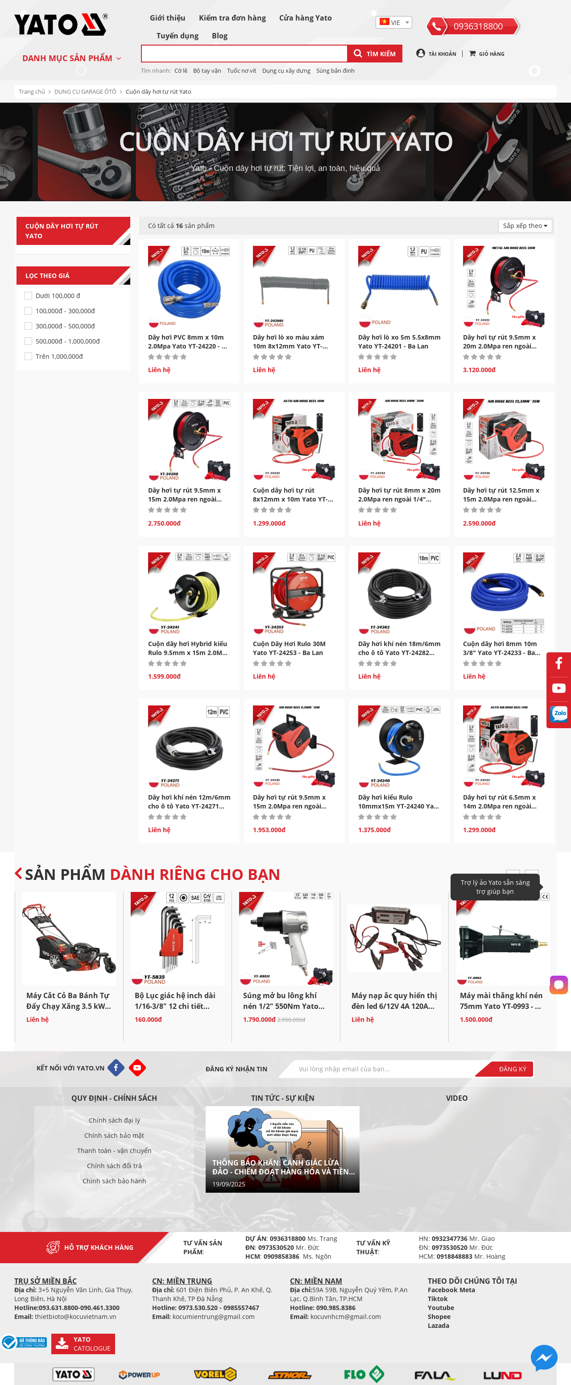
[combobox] (394, 22)
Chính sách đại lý (114, 1120)
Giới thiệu (168, 18)
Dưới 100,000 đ (58, 295)
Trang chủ (32, 91)
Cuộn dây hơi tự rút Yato (158, 91)
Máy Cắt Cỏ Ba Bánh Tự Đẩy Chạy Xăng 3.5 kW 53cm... (67, 1006)
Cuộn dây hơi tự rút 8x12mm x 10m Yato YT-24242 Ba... (290, 499)
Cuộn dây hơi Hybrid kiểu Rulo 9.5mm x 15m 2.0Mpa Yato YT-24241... (189, 652)
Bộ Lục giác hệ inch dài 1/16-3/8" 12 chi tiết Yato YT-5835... (175, 1006)
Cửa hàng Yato (305, 18)
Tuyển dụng (178, 36)
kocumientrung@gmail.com (214, 1316)
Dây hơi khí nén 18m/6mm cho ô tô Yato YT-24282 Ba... (399, 652)
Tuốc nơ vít (242, 70)
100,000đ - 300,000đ (65, 311)
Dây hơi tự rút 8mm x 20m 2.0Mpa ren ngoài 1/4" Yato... (399, 499)
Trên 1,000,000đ (59, 356)
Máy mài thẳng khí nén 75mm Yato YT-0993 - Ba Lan (502, 1006)
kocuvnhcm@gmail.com (345, 1316)
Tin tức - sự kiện (282, 1098)
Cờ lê (180, 70)
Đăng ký (512, 1069)
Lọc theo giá (77, 276)
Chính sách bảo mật (114, 1135)
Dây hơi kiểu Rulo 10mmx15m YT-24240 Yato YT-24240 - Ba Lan (399, 806)
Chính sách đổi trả (114, 1165)
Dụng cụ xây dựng (286, 70)
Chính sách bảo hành (114, 1181)
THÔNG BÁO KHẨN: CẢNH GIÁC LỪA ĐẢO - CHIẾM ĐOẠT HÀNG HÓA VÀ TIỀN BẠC (280, 1167)
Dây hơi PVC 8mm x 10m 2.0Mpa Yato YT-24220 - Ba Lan (188, 346)
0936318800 (478, 26)
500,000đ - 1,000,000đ (68, 341)
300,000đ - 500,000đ (65, 326)
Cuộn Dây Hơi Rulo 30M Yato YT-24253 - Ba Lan (289, 648)
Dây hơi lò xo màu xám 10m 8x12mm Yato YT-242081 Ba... (288, 346)
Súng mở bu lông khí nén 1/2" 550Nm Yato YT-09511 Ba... (281, 1006)
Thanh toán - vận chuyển (114, 1150)
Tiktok (438, 1298)
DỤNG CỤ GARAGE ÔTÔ (85, 91)
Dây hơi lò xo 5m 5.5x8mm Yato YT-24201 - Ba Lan (399, 341)
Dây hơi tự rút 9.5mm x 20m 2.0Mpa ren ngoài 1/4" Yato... (499, 346)
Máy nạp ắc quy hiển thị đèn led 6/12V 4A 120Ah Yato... (394, 1006)
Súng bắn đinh (335, 70)
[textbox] (394, 23)
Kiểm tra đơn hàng (232, 18)
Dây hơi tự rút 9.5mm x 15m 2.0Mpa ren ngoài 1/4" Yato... (184, 499)
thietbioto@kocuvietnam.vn (75, 1316)
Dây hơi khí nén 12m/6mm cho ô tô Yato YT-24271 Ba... (189, 806)
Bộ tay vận (207, 70)
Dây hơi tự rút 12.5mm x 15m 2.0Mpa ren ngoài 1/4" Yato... (501, 499)
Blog (220, 36)
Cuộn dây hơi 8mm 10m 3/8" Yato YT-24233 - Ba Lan (500, 652)
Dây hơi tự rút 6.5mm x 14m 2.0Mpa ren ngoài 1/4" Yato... (499, 806)
